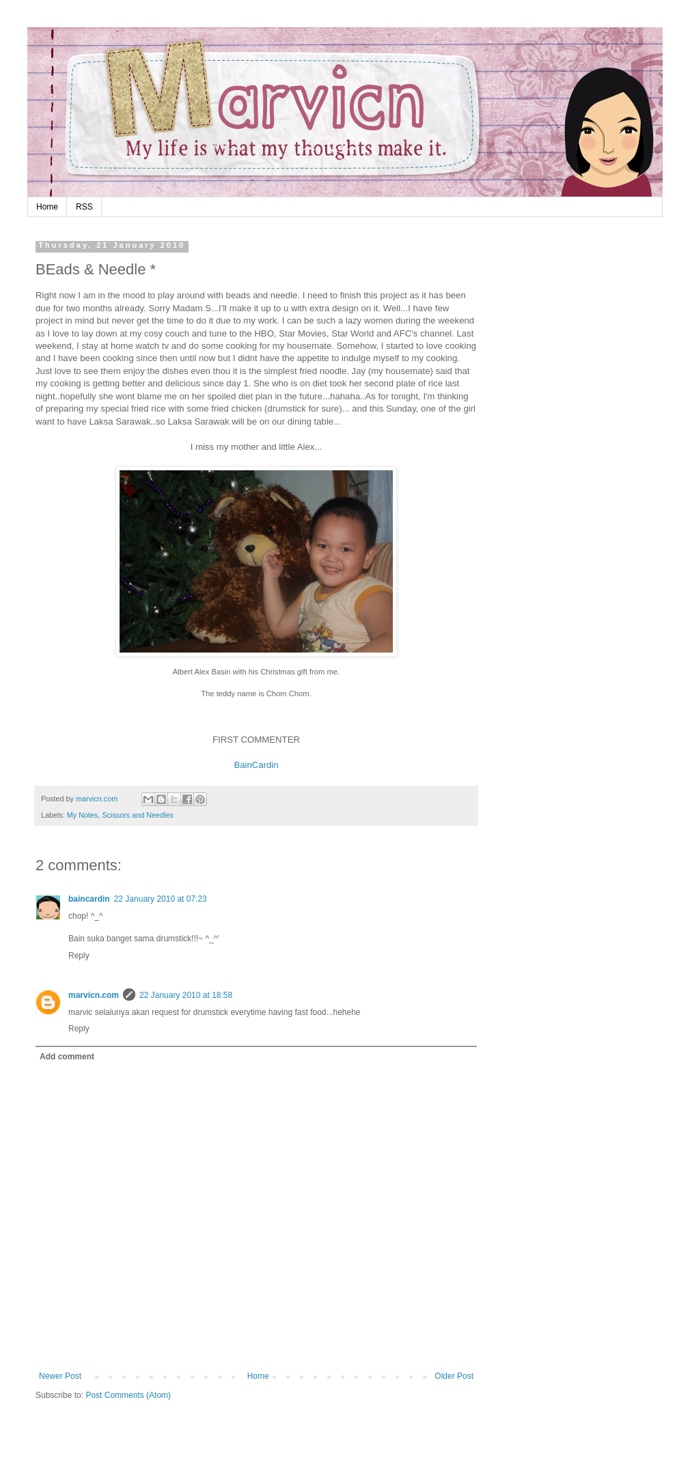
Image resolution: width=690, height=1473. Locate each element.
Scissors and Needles (137, 815)
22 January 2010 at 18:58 (185, 995)
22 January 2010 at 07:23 (160, 899)
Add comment (67, 1056)
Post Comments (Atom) (128, 1395)
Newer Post (60, 1376)
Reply (78, 955)
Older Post (453, 1376)
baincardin (89, 899)
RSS (84, 207)
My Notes (82, 815)
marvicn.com (93, 995)
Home (47, 207)
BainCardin (256, 765)
